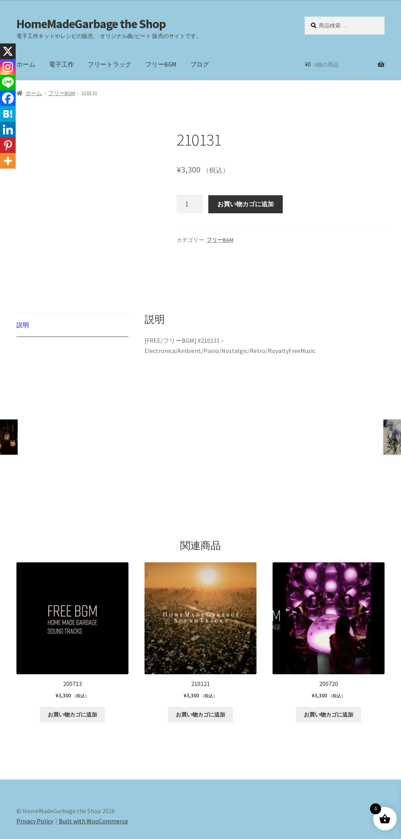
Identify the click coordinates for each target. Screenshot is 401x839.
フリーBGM (161, 64)
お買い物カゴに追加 (245, 204)
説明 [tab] (22, 295)
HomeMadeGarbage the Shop (91, 24)
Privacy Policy (34, 794)
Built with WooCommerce (93, 794)
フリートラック (110, 64)
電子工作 (61, 64)
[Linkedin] (8, 129)
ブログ (199, 64)
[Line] (8, 82)
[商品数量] (190, 204)
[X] (8, 51)
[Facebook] (8, 98)
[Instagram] (8, 67)
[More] (8, 161)
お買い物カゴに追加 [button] (72, 687)
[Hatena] (8, 114)
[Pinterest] (8, 145)
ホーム (25, 64)
